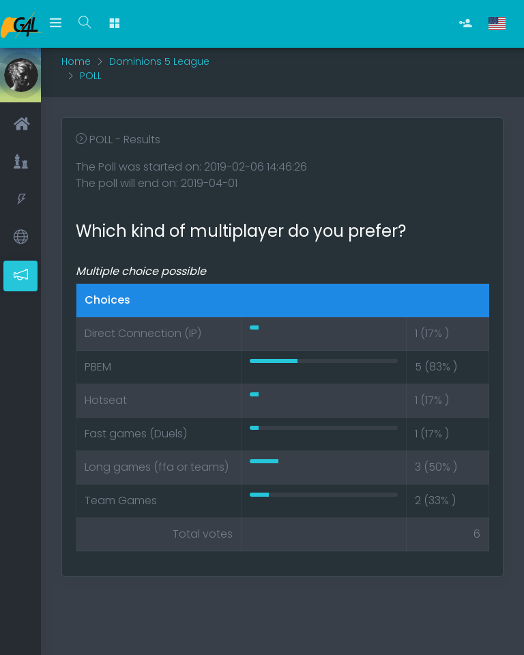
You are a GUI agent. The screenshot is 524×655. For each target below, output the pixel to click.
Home (76, 61)
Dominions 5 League (159, 61)
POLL (91, 76)
